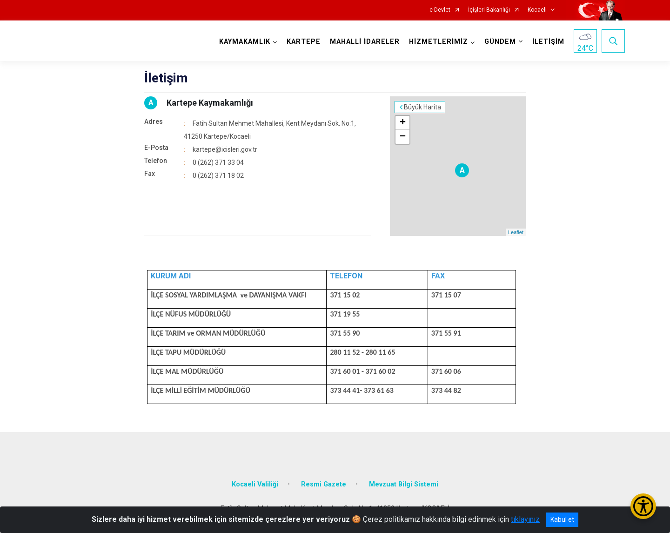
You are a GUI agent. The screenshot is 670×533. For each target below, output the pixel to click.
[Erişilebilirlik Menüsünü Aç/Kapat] (643, 506)
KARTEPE (304, 42)
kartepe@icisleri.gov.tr (225, 149)
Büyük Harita (422, 107)
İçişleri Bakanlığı (489, 10)
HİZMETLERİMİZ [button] (438, 42)
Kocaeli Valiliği (255, 484)
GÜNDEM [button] (500, 42)
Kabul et (562, 519)
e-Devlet (439, 10)
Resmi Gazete (323, 484)
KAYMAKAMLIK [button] (244, 42)
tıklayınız (525, 519)
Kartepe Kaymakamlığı (210, 103)
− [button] (403, 137)
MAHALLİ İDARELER (365, 42)
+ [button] (403, 123)
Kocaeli (537, 10)
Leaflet (515, 232)
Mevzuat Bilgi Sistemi (403, 484)
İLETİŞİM (548, 42)
